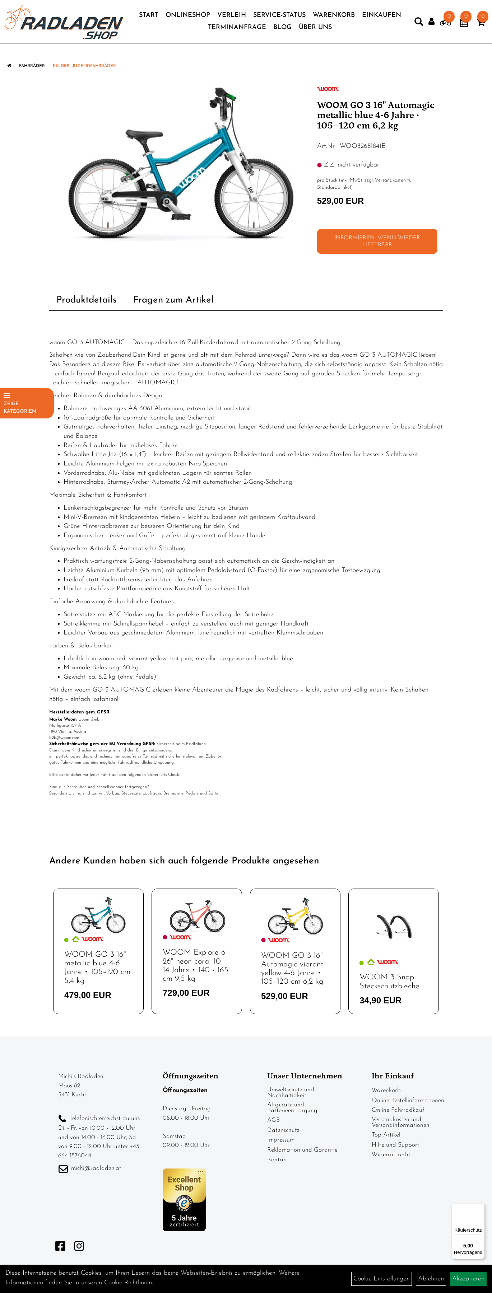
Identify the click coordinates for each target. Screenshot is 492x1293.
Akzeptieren (468, 1278)
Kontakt (277, 1160)
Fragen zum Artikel (173, 300)
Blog (306, 32)
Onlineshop (211, 20)
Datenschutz (283, 1130)
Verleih (254, 20)
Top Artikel (386, 1135)
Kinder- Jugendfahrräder (84, 66)
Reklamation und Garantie (302, 1150)
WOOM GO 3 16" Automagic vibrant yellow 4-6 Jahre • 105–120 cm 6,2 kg (292, 969)
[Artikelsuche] (404, 28)
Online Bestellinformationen (408, 1100)
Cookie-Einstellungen (381, 1278)
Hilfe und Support (395, 1145)
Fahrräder (32, 66)
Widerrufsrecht (391, 1155)
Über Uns (338, 32)
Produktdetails (86, 300)
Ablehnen (431, 1278)
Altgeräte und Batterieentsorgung (292, 1108)
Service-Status (302, 20)
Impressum (280, 1140)
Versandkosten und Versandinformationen (401, 1122)
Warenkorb (357, 20)
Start (171, 20)
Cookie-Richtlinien (128, 1282)
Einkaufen (204, 32)
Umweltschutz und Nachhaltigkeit (290, 1092)
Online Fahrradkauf (398, 1110)
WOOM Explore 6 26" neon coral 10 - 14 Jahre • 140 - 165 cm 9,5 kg (195, 965)
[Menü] (480, 1208)
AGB (273, 1120)
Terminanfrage (260, 32)
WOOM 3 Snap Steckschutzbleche (389, 981)
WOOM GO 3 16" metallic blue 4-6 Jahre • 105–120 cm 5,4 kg (97, 968)
